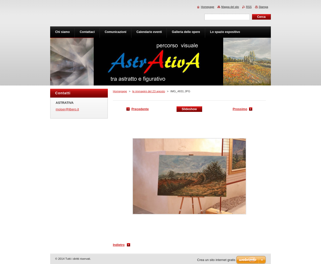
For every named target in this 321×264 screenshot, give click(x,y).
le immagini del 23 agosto (148, 91)
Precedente (140, 109)
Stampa (263, 6)
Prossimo (240, 109)
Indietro (119, 245)
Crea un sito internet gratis (216, 260)
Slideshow (189, 109)
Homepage (120, 91)
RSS (249, 6)
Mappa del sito (230, 6)
